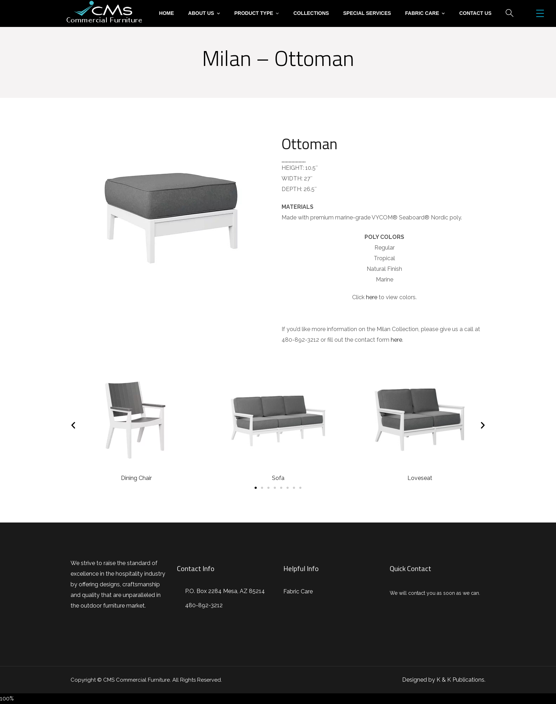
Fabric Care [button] (422, 13)
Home (166, 13)
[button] (256, 488)
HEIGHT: (293, 167)
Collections (311, 13)
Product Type (253, 13)
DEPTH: (292, 189)
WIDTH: (292, 178)
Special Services (367, 13)
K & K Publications (460, 679)
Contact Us (475, 13)
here (371, 297)
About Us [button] (201, 13)
